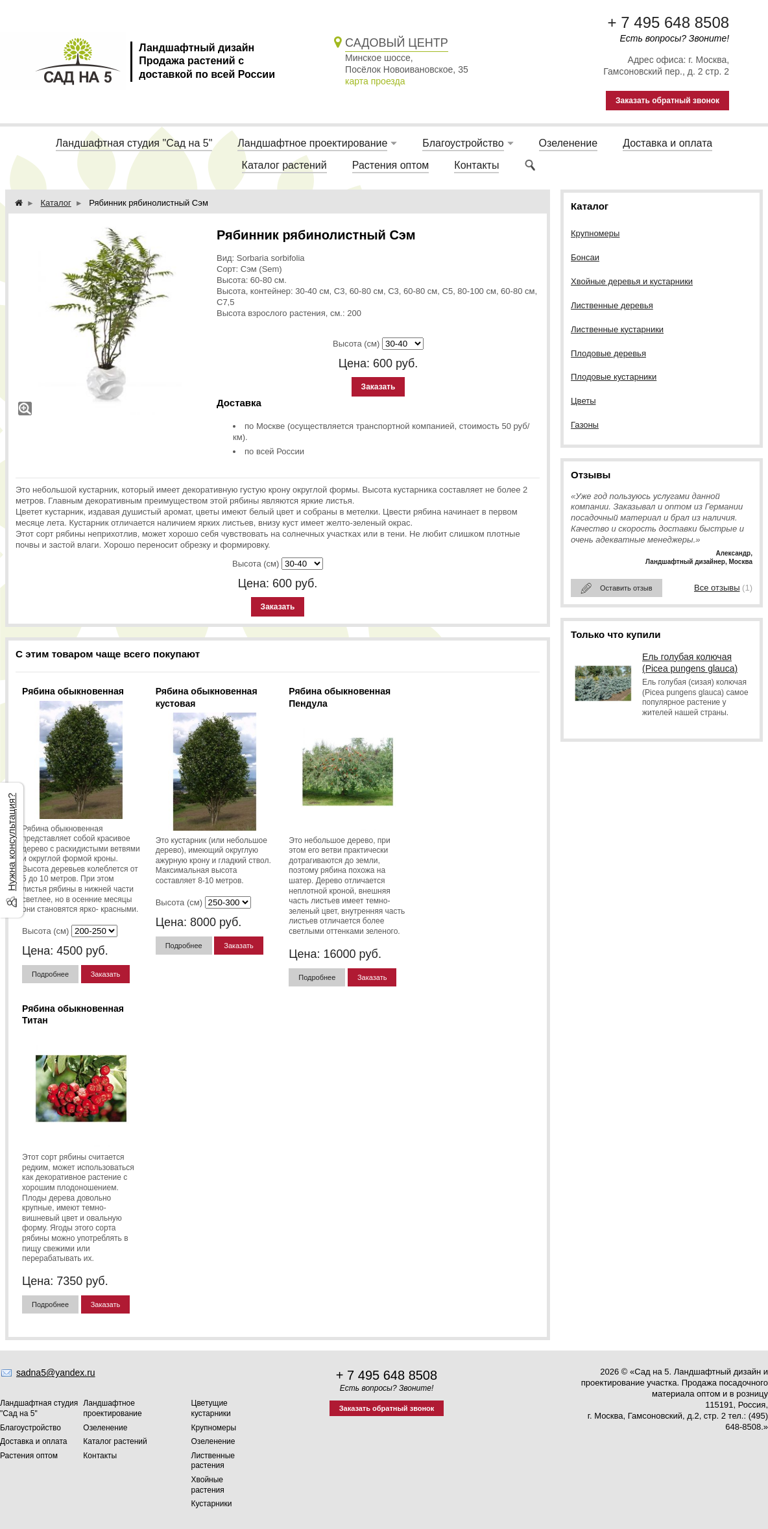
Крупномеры (595, 233)
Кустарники (211, 1503)
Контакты (476, 165)
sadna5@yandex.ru (55, 1372)
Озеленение (568, 143)
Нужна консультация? (11, 841)
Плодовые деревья (608, 353)
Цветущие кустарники (211, 1408)
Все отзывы (716, 588)
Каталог (56, 203)
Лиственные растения (213, 1461)
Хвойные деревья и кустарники (632, 281)
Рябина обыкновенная (73, 691)
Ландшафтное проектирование (312, 143)
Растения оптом (390, 165)
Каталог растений (284, 165)
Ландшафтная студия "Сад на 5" (134, 143)
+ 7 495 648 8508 (669, 22)
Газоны (585, 425)
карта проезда (375, 81)
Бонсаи (585, 257)
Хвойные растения (207, 1485)
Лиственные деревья (612, 305)
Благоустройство (462, 143)
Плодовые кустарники (613, 377)
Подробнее (50, 974)
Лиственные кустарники (617, 329)
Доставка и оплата (667, 143)
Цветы (583, 401)
